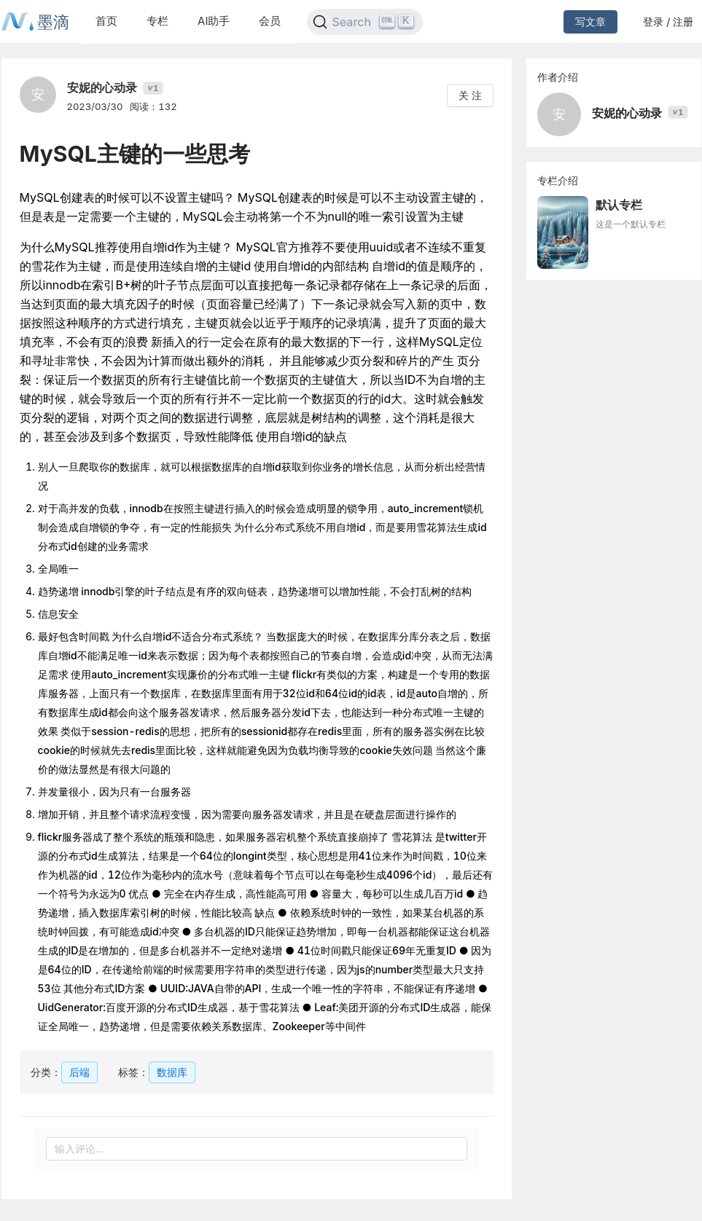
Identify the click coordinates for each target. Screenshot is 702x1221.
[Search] (365, 22)
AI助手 (214, 21)
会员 (270, 21)
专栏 (157, 21)
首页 (106, 21)
